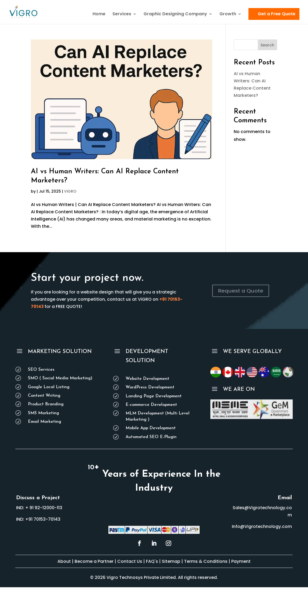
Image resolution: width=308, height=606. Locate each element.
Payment (241, 561)
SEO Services (41, 370)
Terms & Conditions (206, 561)
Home (99, 14)
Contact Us (129, 561)
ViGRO (70, 191)
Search (267, 45)
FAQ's (152, 561)
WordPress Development (150, 387)
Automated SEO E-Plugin (151, 437)
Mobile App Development (151, 428)
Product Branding (46, 404)
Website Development (147, 379)
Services (121, 14)
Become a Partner (94, 561)
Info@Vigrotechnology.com (262, 526)
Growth (227, 14)
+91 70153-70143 (42, 519)
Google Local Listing (48, 387)
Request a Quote (240, 290)
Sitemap (171, 561)
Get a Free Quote (276, 14)
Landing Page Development (154, 396)
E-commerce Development (151, 405)
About (64, 561)
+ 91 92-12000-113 (43, 508)
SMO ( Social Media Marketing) (60, 378)
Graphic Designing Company (175, 14)
